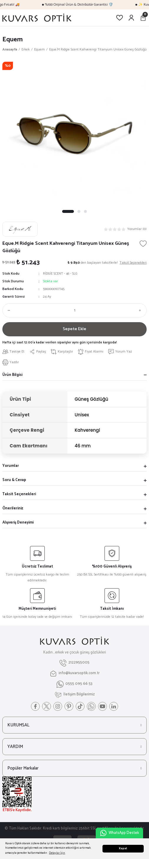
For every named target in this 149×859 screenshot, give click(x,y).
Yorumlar (10, 466)
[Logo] (36, 18)
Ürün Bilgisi (12, 375)
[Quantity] (74, 310)
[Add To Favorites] (143, 243)
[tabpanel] (74, 134)
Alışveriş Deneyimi (18, 522)
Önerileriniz (12, 508)
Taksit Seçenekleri (19, 494)
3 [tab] (85, 211)
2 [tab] (78, 211)
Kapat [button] (123, 848)
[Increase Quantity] (141, 310)
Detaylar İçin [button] (57, 852)
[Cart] (143, 17)
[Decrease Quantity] (7, 310)
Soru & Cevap (14, 480)
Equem (12, 39)
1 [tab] (68, 211)
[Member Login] (131, 17)
